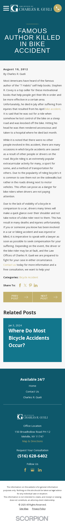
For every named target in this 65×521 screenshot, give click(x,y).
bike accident (52, 109)
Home (32, 385)
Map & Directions (32, 441)
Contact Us (32, 391)
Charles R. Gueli (32, 397)
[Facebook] (25, 470)
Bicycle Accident (28, 277)
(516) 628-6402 (32, 456)
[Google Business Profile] (32, 470)
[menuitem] (23, 509)
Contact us (9, 264)
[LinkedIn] (40, 470)
